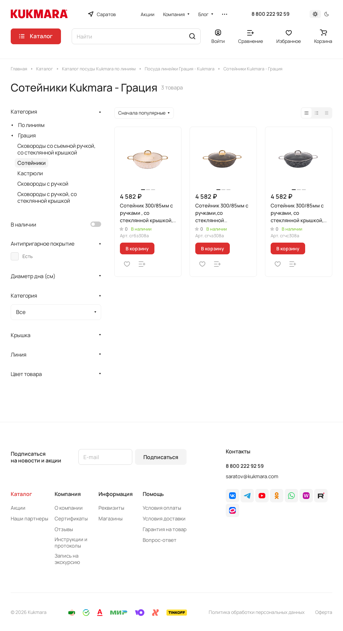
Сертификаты (71, 518)
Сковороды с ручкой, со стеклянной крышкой (47, 197)
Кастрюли (30, 173)
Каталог (21, 494)
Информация (115, 494)
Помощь (153, 494)
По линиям (31, 125)
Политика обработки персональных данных (256, 612)
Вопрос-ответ (160, 540)
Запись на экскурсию (67, 559)
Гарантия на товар (165, 529)
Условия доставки (164, 518)
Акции (18, 507)
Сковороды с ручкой (42, 183)
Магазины (110, 518)
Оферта (323, 612)
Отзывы (64, 529)
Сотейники (31, 163)
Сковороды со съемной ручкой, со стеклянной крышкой (56, 149)
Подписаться (160, 457)
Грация (27, 135)
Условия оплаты (162, 507)
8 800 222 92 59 (270, 14)
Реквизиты (111, 507)
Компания (68, 494)
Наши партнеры (29, 518)
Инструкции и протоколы (71, 542)
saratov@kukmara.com (252, 476)
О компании (69, 507)
